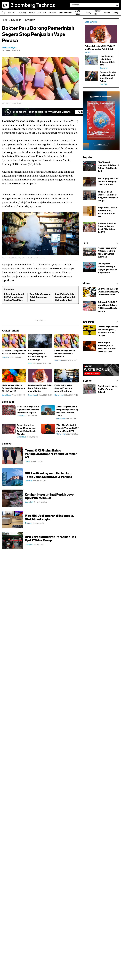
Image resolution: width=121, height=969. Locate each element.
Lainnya (116, 13)
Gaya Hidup (77, 12)
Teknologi (22, 13)
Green (107, 13)
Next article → (40, 320)
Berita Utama (91, 22)
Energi (88, 13)
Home (4, 20)
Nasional (42, 13)
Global (32, 13)
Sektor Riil (97, 12)
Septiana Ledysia (9, 48)
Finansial (52, 13)
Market (11, 13)
